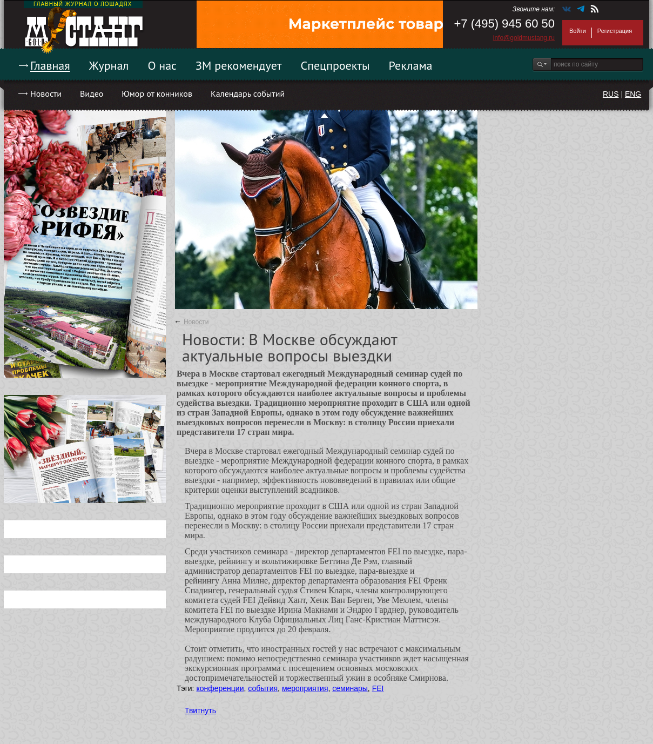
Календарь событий (248, 93)
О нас (162, 65)
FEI (378, 688)
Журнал (109, 65)
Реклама (411, 65)
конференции (220, 688)
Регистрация (614, 31)
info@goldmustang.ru (524, 38)
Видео (91, 93)
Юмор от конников (157, 93)
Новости (46, 93)
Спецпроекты (335, 65)
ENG (633, 94)
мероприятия (305, 688)
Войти (577, 31)
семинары (350, 688)
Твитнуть (200, 710)
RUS (611, 94)
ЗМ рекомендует (239, 65)
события (263, 688)
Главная (50, 65)
